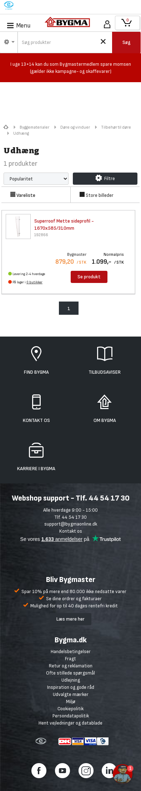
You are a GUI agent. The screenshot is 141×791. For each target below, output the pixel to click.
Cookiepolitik (70, 709)
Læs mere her (70, 619)
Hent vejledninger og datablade (70, 723)
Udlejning (70, 680)
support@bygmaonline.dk (70, 524)
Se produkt (89, 277)
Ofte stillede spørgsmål (70, 673)
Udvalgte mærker (71, 694)
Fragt (70, 659)
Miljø (70, 701)
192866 (41, 235)
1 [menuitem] (68, 308)
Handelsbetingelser (71, 651)
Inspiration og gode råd (70, 687)
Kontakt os (70, 531)
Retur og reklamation (70, 666)
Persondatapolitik (70, 716)
